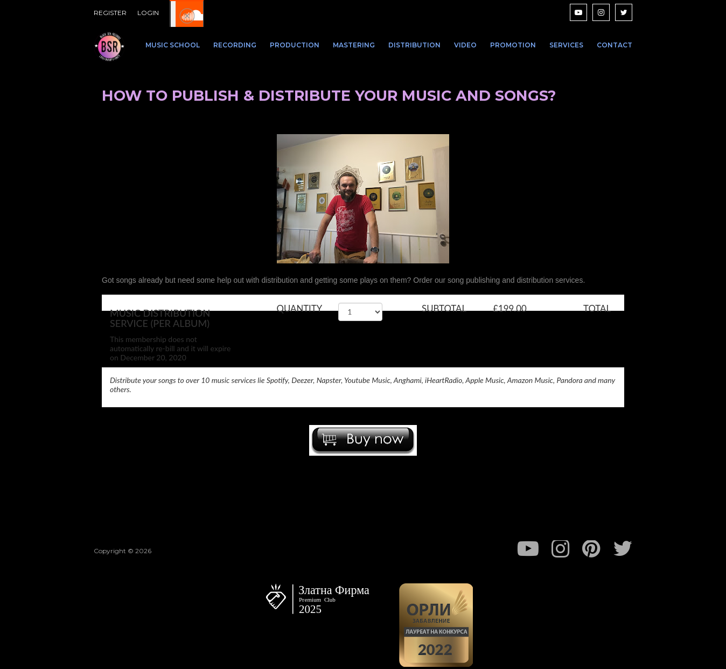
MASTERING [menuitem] (354, 45)
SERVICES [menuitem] (566, 45)
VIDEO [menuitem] (465, 45)
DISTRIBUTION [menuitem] (414, 45)
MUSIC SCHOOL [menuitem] (172, 45)
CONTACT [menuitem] (614, 45)
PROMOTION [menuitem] (513, 45)
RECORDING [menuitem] (234, 45)
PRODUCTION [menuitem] (294, 45)
